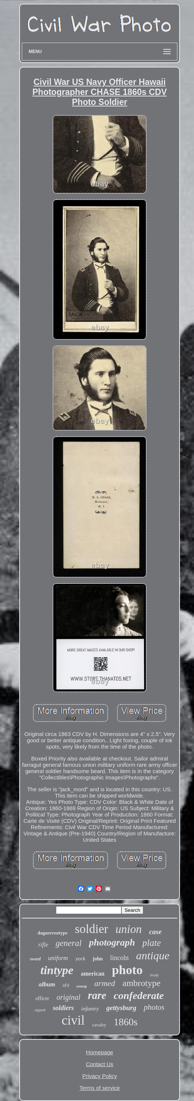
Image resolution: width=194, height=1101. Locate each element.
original (68, 997)
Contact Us (99, 1064)
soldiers (63, 1008)
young (81, 986)
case (155, 932)
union (129, 929)
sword (35, 959)
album (47, 984)
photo (127, 970)
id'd (66, 985)
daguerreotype (53, 933)
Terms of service (99, 1088)
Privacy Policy (99, 1076)
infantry (90, 1009)
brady (154, 975)
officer (42, 998)
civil (73, 1020)
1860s (126, 1022)
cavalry (99, 1025)
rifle (43, 944)
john (98, 959)
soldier (91, 929)
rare (97, 995)
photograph (112, 942)
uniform (58, 958)
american (92, 973)
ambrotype (142, 983)
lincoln (119, 958)
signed (40, 1010)
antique (153, 955)
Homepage (99, 1052)
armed (104, 983)
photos (154, 1007)
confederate (139, 995)
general (68, 943)
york (81, 959)
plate (152, 943)
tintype (56, 970)
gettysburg (121, 1008)
